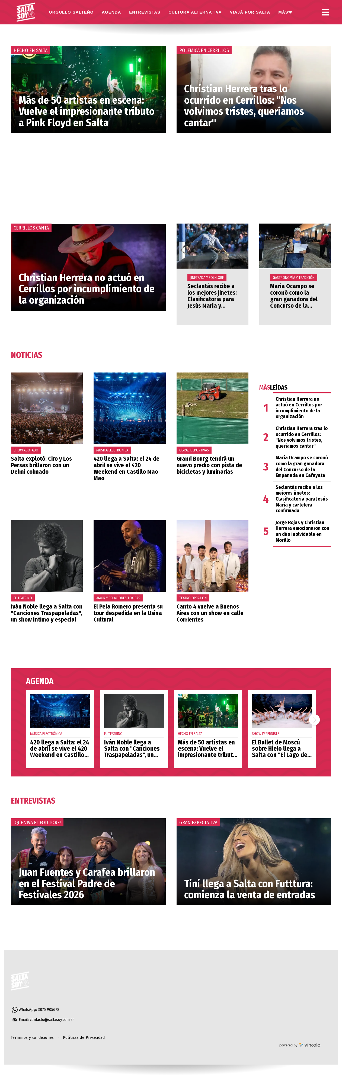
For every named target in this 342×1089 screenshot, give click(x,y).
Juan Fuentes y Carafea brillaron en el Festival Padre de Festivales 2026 (87, 883)
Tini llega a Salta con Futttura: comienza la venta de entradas (249, 889)
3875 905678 (48, 1009)
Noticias (26, 355)
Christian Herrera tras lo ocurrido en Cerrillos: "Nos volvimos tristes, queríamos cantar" (244, 105)
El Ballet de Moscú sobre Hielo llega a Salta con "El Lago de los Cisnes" (279, 751)
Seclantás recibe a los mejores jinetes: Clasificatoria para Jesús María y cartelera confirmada (212, 302)
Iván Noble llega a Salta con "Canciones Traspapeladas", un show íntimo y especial (46, 613)
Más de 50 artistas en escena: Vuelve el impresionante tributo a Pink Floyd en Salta (87, 111)
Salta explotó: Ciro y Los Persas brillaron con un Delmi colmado (41, 465)
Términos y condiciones (32, 1037)
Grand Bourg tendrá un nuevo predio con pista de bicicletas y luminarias (209, 465)
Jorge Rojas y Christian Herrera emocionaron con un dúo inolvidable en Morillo (302, 531)
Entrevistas (33, 801)
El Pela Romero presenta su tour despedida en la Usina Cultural (128, 613)
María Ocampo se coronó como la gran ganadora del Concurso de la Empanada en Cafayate (294, 302)
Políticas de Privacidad (84, 1037)
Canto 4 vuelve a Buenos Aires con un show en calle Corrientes (210, 613)
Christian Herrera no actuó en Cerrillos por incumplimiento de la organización (87, 289)
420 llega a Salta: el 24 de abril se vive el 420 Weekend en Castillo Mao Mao (126, 468)
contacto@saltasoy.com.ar (52, 1019)
